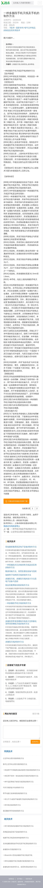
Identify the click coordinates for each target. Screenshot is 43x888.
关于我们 (20, 879)
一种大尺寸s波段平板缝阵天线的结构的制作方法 (20, 799)
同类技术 (8, 751)
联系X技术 (29, 879)
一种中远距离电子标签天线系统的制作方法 (18, 782)
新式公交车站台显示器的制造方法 (15, 764)
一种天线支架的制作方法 (12, 805)
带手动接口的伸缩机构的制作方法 (15, 793)
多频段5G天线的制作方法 (12, 849)
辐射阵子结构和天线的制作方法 (18, 575)
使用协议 (11, 879)
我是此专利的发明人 (12, 526)
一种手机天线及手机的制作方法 (24, 529)
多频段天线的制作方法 (14, 642)
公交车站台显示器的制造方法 (23, 532)
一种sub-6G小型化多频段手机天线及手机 (17, 855)
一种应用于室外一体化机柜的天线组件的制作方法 (20, 776)
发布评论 (35, 742)
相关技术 (8, 819)
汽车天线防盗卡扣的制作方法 (13, 787)
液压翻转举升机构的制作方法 (13, 811)
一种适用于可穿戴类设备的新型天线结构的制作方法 (21, 770)
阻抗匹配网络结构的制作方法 (17, 585)
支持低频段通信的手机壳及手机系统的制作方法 (20, 843)
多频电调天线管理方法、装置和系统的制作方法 (20, 867)
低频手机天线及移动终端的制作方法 (16, 838)
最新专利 (19, 28)
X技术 (11, 28)
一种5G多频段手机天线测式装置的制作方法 (18, 861)
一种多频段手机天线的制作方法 (18, 603)
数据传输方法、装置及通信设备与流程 (21, 571)
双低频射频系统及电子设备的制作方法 (21, 547)
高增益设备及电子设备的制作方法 (15, 832)
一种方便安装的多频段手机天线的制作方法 (18, 826)
